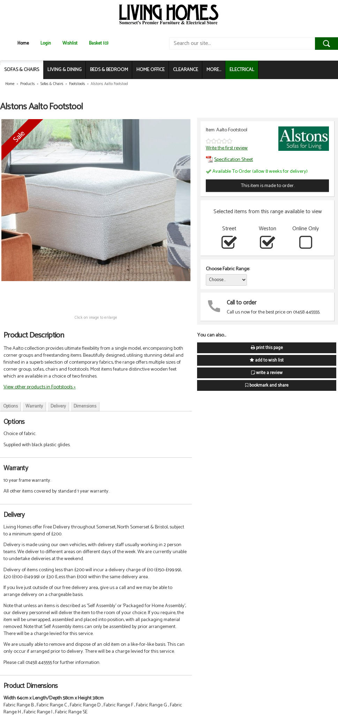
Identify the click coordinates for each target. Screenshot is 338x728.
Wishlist (69, 43)
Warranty (34, 406)
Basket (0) (98, 43)
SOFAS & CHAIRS (21, 70)
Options (10, 406)
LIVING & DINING (64, 70)
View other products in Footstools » (39, 387)
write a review (267, 373)
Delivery (58, 406)
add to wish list (267, 360)
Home (23, 43)
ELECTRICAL (242, 70)
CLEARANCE (185, 70)
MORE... (213, 70)
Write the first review (227, 148)
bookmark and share (266, 385)
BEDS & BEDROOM (109, 70)
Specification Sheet (229, 159)
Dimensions (85, 406)
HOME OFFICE (150, 70)
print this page (267, 347)
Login (45, 43)
